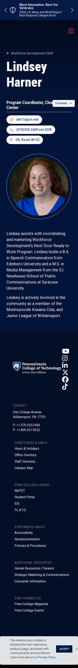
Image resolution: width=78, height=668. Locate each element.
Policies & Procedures (30, 546)
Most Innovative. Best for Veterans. (38, 6)
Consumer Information (30, 581)
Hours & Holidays (27, 448)
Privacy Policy (46, 657)
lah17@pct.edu (24, 119)
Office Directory (25, 455)
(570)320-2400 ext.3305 (31, 130)
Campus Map (24, 468)
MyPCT (20, 491)
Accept (64, 649)
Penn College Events (29, 610)
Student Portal (25, 497)
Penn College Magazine (31, 604)
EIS (17, 504)
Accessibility (24, 533)
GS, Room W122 (25, 140)
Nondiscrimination (27, 539)
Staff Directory (25, 461)
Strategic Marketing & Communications (42, 575)
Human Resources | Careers (34, 568)
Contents (61, 103)
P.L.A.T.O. (20, 510)
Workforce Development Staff (29, 53)
